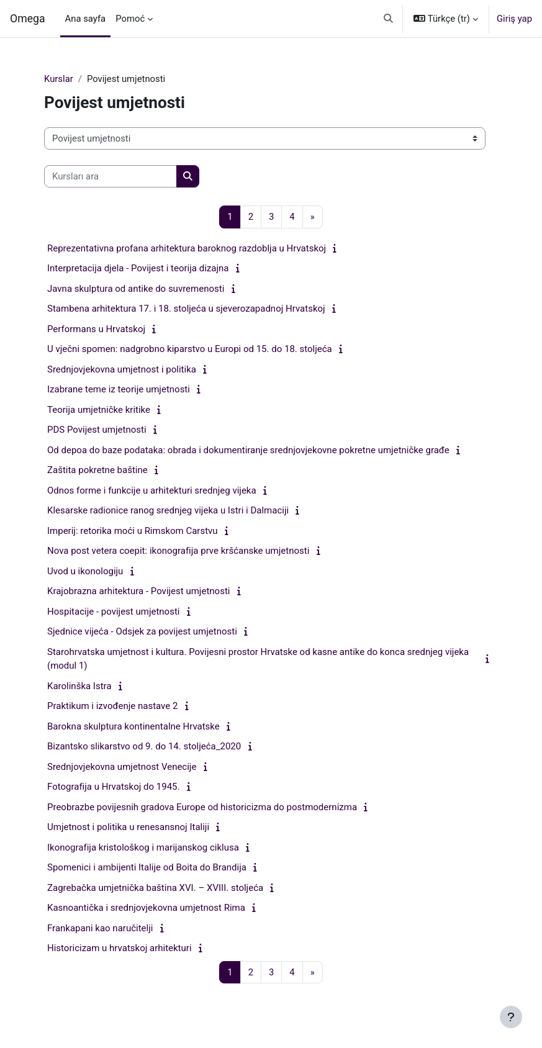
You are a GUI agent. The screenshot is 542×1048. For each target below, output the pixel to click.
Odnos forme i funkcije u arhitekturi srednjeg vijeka (151, 490)
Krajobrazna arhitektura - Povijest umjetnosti (138, 591)
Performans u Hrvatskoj (96, 329)
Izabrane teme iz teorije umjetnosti (118, 389)
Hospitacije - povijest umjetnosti (113, 611)
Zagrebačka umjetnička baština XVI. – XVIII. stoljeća (155, 887)
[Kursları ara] (110, 176)
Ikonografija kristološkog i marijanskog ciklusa (143, 847)
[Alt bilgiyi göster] (511, 1017)
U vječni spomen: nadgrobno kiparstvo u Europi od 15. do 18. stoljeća (189, 349)
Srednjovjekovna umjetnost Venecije (121, 766)
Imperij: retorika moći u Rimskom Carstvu (132, 530)
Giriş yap (514, 18)
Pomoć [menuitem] (130, 18)
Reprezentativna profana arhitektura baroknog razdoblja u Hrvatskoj (186, 248)
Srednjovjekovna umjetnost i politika (121, 369)
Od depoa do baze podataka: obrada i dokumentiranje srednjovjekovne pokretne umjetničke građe (248, 450)
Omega (27, 18)
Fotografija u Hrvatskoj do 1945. (113, 786)
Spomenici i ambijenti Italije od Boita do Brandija (146, 867)
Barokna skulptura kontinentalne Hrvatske (133, 726)
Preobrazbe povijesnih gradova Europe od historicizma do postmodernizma (202, 807)
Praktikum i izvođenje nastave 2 (112, 705)
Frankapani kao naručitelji (100, 928)
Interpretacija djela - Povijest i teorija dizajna (137, 268)
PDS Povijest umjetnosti (97, 429)
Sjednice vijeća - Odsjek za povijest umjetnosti (142, 631)
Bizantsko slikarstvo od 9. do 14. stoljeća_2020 (144, 746)
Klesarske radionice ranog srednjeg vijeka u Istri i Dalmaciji (168, 510)
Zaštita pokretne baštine (97, 470)
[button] (388, 18)
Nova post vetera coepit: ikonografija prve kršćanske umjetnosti (178, 550)
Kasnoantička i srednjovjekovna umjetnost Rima (146, 907)
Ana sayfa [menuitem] (85, 18)
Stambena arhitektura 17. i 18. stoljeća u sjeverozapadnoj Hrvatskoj (186, 308)
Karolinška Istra (79, 686)
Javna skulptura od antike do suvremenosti (135, 288)
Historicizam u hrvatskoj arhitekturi (119, 948)
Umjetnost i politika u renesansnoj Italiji (128, 827)
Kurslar (58, 78)
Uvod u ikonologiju (85, 571)
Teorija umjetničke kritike (98, 409)
